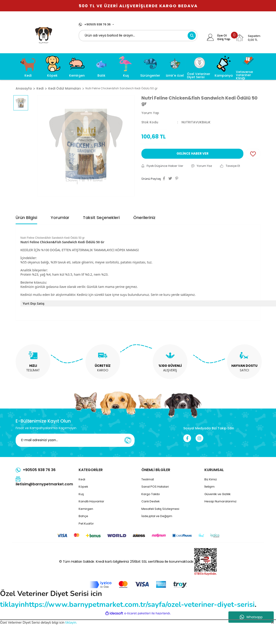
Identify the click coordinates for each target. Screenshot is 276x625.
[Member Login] (210, 37)
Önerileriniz (144, 217)
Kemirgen (86, 509)
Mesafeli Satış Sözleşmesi (160, 509)
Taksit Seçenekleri (101, 217)
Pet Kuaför (86, 523)
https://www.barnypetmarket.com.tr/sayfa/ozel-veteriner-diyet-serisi (139, 604)
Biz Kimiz (210, 479)
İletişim (209, 486)
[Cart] (247, 37)
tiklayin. (71, 622)
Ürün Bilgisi (26, 217)
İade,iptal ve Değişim (156, 516)
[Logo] (44, 34)
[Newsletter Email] (75, 440)
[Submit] (127, 440)
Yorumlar (60, 217)
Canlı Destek (150, 501)
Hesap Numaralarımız (220, 501)
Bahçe (83, 516)
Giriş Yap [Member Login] (223, 39)
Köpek (83, 486)
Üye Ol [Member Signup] (222, 35)
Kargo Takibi (150, 494)
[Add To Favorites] (253, 154)
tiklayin (12, 604)
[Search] (138, 35)
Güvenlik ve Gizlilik (217, 494)
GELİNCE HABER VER (192, 153)
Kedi (82, 479)
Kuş (81, 494)
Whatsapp (251, 617)
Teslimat (147, 479)
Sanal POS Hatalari (155, 486)
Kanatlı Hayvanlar (91, 501)
